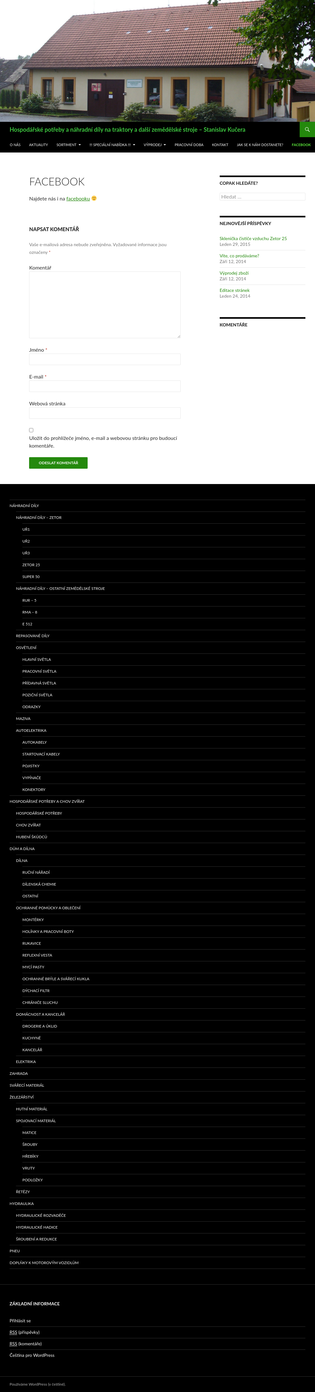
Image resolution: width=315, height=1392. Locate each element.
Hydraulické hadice (37, 1227)
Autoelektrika (31, 730)
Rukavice (31, 943)
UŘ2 (26, 541)
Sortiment (66, 145)
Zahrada (19, 1073)
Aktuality (38, 145)
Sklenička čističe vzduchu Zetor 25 (253, 238)
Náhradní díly (24, 505)
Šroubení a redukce (36, 1239)
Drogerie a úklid (39, 1026)
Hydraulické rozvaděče (41, 1215)
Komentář (40, 267)
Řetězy (23, 1191)
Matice (29, 1132)
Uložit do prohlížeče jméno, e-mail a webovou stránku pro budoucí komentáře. (103, 442)
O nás (15, 145)
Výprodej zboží (234, 273)
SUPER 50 (31, 576)
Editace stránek (235, 290)
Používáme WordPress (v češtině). (38, 1384)
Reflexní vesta (37, 955)
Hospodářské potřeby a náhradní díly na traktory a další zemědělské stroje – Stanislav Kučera (127, 129)
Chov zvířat (28, 825)
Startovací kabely (41, 754)
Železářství (22, 1097)
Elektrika (26, 1061)
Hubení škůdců (31, 836)
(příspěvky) (25, 1332)
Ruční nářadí (36, 872)
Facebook (301, 145)
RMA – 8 (29, 612)
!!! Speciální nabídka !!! (110, 145)
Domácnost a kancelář (40, 1014)
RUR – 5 (29, 600)
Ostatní (30, 896)
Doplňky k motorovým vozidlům (44, 1262)
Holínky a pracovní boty (48, 931)
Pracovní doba (189, 145)
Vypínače (31, 777)
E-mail (38, 376)
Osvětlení (26, 647)
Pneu (15, 1250)
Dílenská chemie (39, 884)
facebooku (78, 198)
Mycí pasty (33, 967)
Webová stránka (47, 403)
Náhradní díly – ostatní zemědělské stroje (60, 588)
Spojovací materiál (36, 1120)
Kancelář (32, 1049)
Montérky (33, 919)
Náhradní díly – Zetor (38, 517)
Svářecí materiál (27, 1085)
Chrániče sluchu (40, 1002)
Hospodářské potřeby (39, 813)
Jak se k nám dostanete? (260, 145)
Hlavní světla (36, 659)
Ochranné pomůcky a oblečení (48, 907)
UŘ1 (26, 529)
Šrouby (29, 1144)
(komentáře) (26, 1344)
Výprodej (152, 145)
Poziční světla (37, 694)
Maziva (23, 718)
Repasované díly (33, 635)
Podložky (32, 1179)
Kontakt (220, 145)
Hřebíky (30, 1156)
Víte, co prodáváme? (239, 255)
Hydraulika (22, 1203)
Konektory (33, 789)
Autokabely (34, 742)
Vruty (28, 1168)
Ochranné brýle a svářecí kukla (55, 978)
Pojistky (31, 765)
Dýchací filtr (36, 990)
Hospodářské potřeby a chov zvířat (47, 801)
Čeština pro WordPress (32, 1355)
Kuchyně (31, 1038)
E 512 (27, 624)
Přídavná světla (39, 683)
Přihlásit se (20, 1320)
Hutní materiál (31, 1109)
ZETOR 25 (31, 564)
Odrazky (31, 706)
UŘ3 (26, 553)
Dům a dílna (22, 848)
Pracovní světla (39, 671)
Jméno (38, 350)
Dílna (22, 860)
